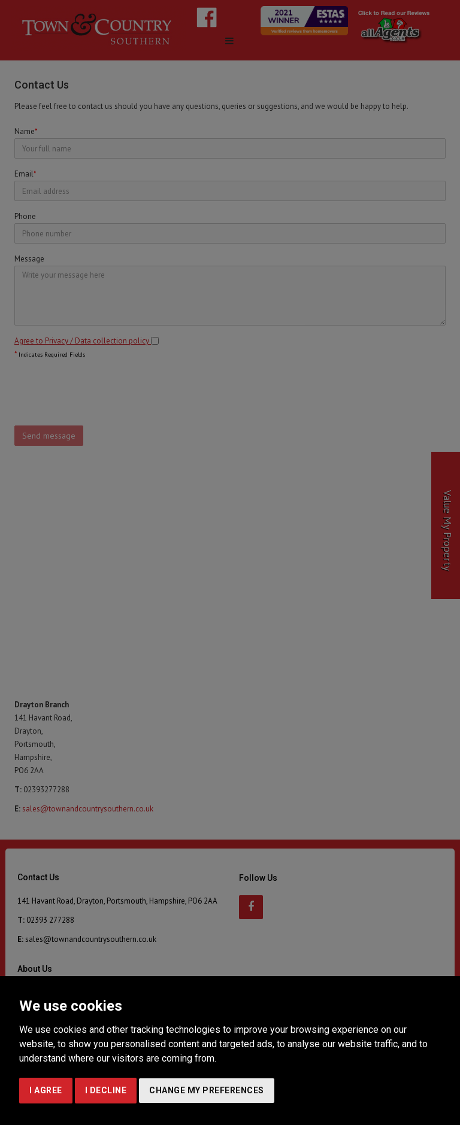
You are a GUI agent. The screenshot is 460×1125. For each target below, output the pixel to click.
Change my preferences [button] (206, 1090)
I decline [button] (106, 1090)
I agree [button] (45, 1090)
